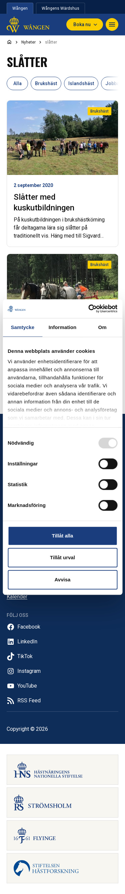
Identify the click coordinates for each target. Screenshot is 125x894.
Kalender (17, 596)
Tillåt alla (62, 535)
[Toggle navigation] (112, 24)
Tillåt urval (62, 557)
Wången (20, 8)
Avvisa (63, 579)
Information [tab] (63, 327)
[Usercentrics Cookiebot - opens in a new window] (89, 308)
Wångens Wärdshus (60, 8)
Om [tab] (102, 327)
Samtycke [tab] (22, 327)
